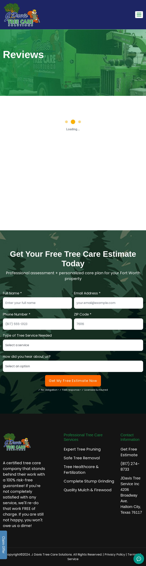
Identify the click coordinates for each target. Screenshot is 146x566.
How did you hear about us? (27, 356)
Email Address (86, 293)
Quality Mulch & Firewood (88, 490)
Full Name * (12, 293)
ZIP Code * (82, 314)
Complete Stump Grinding (89, 481)
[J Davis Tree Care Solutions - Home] (22, 15)
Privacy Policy (115, 554)
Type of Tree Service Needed (27, 335)
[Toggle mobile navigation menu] (139, 14)
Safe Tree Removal (82, 458)
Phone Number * (16, 314)
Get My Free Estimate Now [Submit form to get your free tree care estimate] (73, 380)
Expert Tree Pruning (82, 449)
